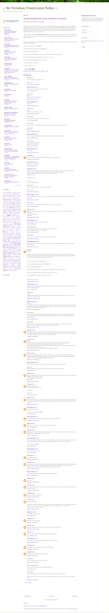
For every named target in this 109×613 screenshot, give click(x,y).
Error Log (9, 209)
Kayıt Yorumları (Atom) (53, 599)
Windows (19, 266)
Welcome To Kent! (8, 144)
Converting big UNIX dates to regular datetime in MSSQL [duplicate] (10, 32)
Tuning (17, 259)
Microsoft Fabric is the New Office (11, 126)
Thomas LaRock (8, 125)
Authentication (16, 193)
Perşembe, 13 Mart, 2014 (32, 404)
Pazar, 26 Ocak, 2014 (31, 395)
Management (14, 222)
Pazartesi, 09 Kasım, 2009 (33, 105)
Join (18, 219)
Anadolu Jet (15, 192)
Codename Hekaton (17, 199)
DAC (8, 203)
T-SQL (46, 71)
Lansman (4, 220)
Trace (18, 257)
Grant (4, 215)
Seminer (16, 237)
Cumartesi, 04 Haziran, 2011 (33, 159)
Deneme (7, 206)
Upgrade (15, 260)
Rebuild (17, 233)
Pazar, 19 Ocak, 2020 (31, 535)
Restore (17, 234)
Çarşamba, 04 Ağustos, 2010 (33, 131)
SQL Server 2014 (12, 248)
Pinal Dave (6, 50)
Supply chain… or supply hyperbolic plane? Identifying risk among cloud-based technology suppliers (11, 157)
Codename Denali (7, 199)
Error (5, 209)
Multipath (19, 226)
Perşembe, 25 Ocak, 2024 (32, 579)
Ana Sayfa (51, 596)
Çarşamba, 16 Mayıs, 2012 (33, 238)
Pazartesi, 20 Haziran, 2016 (33, 468)
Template (10, 257)
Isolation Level (5, 218)
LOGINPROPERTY (6, 222)
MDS (20, 222)
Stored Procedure (41, 71)
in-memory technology (15, 218)
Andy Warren (7, 89)
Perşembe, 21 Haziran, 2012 (33, 309)
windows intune (7, 267)
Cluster (4, 198)
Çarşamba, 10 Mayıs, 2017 (33, 509)
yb (27, 249)
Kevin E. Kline (7, 130)
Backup (4, 195)
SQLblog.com (7, 180)
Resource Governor (10, 234)
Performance (5, 231)
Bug (18, 195)
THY (14, 257)
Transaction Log (6, 259)
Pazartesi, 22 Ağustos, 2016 (33, 482)
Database (13, 203)
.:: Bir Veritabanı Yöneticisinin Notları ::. (30, 8)
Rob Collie (6, 99)
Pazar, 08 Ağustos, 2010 (32, 137)
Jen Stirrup (7, 155)
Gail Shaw (6, 168)
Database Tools (9, 205)
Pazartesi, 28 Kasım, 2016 (33, 496)
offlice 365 (13, 227)
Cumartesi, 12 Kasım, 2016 (33, 490)
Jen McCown (7, 137)
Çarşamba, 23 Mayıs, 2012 (33, 281)
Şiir (18, 254)
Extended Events (16, 209)
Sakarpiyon (29, 512)
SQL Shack (7, 119)
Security (9, 237)
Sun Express (18, 253)
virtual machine (5, 263)
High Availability (6, 216)
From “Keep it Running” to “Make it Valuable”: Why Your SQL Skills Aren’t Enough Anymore (11, 71)
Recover (4, 234)
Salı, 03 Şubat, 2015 (31, 413)
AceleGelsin (30, 168)
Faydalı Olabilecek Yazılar (88, 15)
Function (12, 213)
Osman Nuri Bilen (31, 438)
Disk (3, 207)
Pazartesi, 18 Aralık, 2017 (32, 522)
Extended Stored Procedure (9, 210)
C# (7, 196)
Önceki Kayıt (75, 596)
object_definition (7, 227)
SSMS (18, 250)
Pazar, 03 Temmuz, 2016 (32, 475)
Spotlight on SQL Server (16, 241)
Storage (10, 251)
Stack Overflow (8, 30)
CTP (9, 202)
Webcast (13, 266)
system (9, 254)
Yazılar (16, 269)
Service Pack (6, 240)
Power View (15, 231)
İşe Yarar (10, 219)
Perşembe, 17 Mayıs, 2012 (33, 246)
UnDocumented (9, 260)
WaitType (13, 264)
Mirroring (11, 224)
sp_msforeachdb (6, 241)
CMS (10, 198)
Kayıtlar (84, 30)
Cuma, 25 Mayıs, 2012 (32, 289)
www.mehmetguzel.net (42, 605)
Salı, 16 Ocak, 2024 (31, 569)
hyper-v (13, 216)
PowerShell (5, 233)
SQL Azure (6, 243)
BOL (15, 195)
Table (12, 256)
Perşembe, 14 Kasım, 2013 (33, 350)
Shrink (16, 240)
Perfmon (17, 230)
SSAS (10, 250)
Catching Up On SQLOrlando (10, 90)
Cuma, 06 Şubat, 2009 (32, 91)
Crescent (5, 202)
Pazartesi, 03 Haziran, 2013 (33, 327)
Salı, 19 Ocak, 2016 (31, 446)
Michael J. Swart (8, 107)
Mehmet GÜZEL (30, 87)
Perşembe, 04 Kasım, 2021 (33, 549)
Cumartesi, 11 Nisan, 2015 (33, 420)
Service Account (16, 238)
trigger (13, 259)
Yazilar (4, 270)
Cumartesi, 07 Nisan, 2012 (33, 217)
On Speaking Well (8, 64)
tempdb (4, 257)
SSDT (14, 250)
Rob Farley (6, 162)
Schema (19, 235)
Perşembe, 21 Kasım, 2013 (33, 359)
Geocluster (17, 213)
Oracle (18, 227)
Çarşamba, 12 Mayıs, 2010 (33, 113)
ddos (3, 206)
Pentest (11, 230)
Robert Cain (7, 143)
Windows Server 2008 (15, 267)
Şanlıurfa (14, 254)
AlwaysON (9, 192)
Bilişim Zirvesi (10, 195)
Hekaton (17, 215)
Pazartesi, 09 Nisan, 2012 (32, 232)
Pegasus (29, 209)
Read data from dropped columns (11, 108)
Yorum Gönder (28, 582)
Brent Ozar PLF (8, 37)
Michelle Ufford (8, 148)
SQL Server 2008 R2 (13, 246)
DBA (14, 205)
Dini (17, 206)
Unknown (29, 330)
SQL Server (14, 243)
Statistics (5, 251)
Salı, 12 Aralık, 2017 (31, 515)
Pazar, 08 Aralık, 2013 (32, 370)
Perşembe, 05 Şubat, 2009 (33, 84)
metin (28, 531)
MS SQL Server (33, 71)
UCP (3, 260)
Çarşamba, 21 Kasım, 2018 (33, 529)
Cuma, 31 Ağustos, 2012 (32, 319)
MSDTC (14, 226)
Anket (19, 192)
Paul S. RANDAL (8, 76)
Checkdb (13, 196)
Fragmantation (16, 212)
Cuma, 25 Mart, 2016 (31, 452)
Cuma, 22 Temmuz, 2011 (32, 182)
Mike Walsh (7, 68)
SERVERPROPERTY (7, 238)
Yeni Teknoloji (12, 270)
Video (14, 261)
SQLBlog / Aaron (8, 82)
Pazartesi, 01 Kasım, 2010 (33, 145)
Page (7, 228)
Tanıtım (17, 256)
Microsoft (6, 224)
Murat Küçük (30, 407)
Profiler (11, 233)
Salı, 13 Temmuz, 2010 (32, 120)
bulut (4, 196)
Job (15, 219)
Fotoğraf (10, 212)
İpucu (4, 219)
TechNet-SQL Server (9, 174)
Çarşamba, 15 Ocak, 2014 (33, 381)
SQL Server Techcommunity (11, 112)
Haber (9, 215)
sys (5, 254)
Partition (17, 228)
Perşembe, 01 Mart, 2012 (32, 206)
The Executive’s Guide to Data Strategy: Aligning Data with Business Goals (10, 102)
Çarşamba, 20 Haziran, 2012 (33, 298)
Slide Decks (6, 95)
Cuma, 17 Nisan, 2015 (32, 427)
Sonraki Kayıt (27, 596)
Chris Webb (7, 44)
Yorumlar (84, 32)
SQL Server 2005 (7, 244)
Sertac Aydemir (30, 416)
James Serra (7, 57)
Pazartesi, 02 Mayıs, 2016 (32, 459)
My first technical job (8, 164)
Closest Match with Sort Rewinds (11, 182)
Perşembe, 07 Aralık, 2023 (33, 562)
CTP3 (13, 202)
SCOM (5, 237)
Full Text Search (6, 213)
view (18, 261)
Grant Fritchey (7, 94)
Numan (28, 155)
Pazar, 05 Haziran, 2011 (32, 165)
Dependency (13, 206)
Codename (16, 198)
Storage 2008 (16, 251)
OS (3, 228)
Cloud (18, 196)
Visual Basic (13, 263)
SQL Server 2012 (7, 247)
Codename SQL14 (8, 200)
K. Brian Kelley (7, 63)
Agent (4, 192)
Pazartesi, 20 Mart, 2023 (32, 555)
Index (17, 216)
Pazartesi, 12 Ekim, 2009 (32, 99)
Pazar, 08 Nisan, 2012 (32, 224)
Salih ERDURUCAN (31, 241)
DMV (10, 207)
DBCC (18, 205)
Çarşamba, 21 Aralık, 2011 (33, 191)
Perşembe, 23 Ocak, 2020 (32, 542)
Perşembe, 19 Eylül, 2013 (32, 336)
